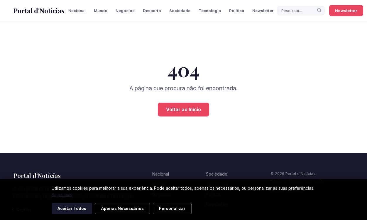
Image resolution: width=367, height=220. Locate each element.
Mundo (100, 10)
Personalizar (172, 208)
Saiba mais (62, 194)
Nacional (77, 10)
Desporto (152, 10)
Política (236, 10)
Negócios (125, 10)
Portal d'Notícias (38, 10)
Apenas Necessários (122, 208)
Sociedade (179, 10)
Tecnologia (210, 10)
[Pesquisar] (319, 10)
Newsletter (262, 10)
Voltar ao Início (183, 109)
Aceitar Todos (71, 208)
